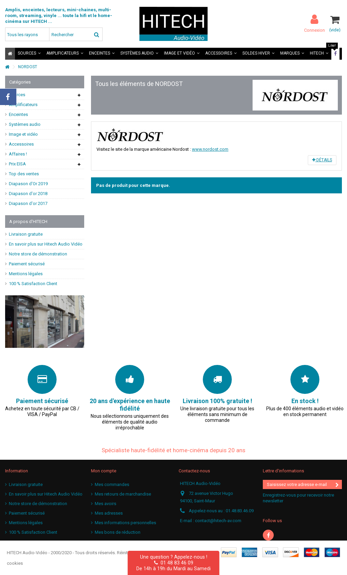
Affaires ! (18, 154)
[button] (29, 54)
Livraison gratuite (26, 234)
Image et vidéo (23, 134)
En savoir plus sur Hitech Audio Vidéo (45, 244)
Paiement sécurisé (27, 263)
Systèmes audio (25, 124)
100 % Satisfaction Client (33, 283)
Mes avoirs (105, 503)
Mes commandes (112, 484)
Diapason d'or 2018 (28, 193)
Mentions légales (26, 273)
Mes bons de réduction (117, 532)
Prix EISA (17, 163)
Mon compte (103, 470)
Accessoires (21, 144)
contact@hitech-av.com (218, 520)
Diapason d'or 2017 (28, 203)
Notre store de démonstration (38, 253)
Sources (17, 94)
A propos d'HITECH (28, 221)
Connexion (314, 30)
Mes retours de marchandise (123, 494)
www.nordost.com (210, 149)
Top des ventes (24, 173)
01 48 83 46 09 (173, 562)
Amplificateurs (23, 104)
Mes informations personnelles (125, 522)
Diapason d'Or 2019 (28, 183)
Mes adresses (109, 513)
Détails (322, 160)
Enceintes (18, 114)
